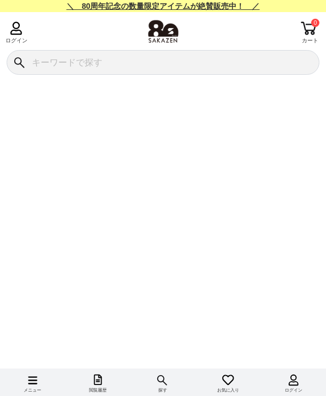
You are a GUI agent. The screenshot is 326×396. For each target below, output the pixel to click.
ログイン (16, 40)
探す (162, 390)
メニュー (32, 390)
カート (310, 40)
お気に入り (228, 390)
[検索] (19, 62)
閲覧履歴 (98, 390)
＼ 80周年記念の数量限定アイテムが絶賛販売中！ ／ (163, 6)
